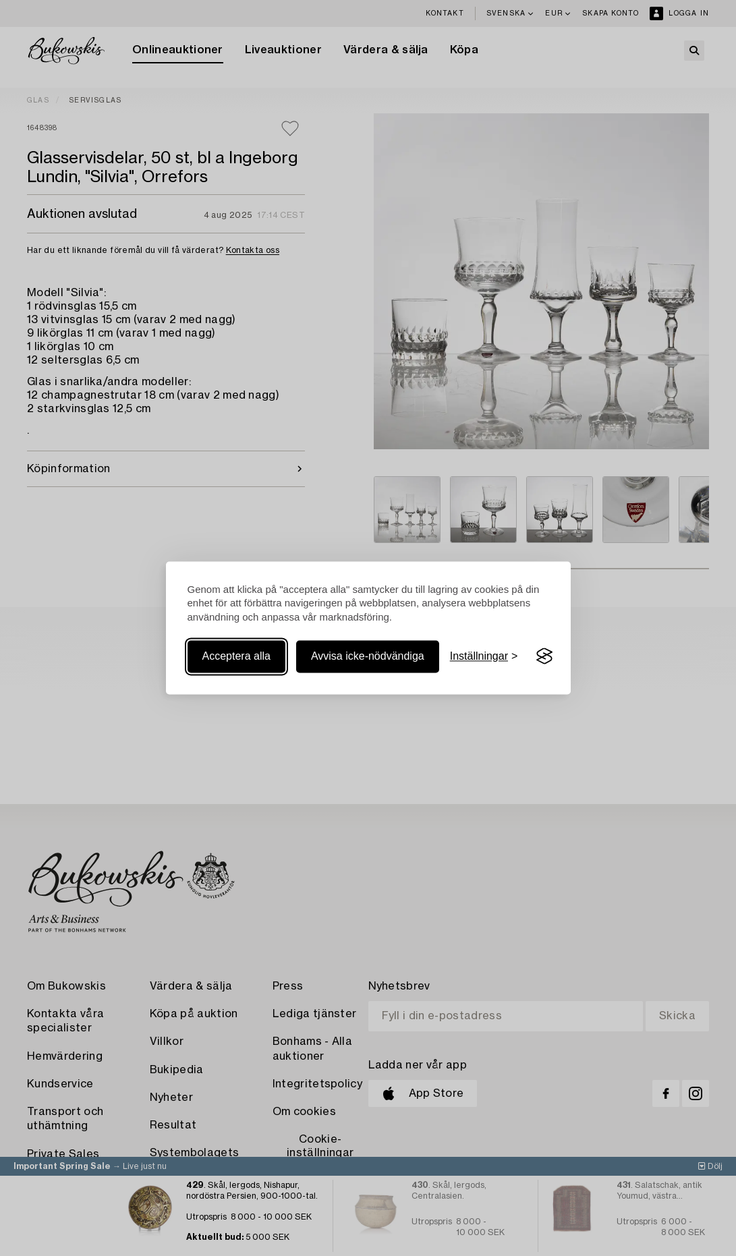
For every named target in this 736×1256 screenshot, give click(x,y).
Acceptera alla (236, 656)
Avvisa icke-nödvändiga (367, 656)
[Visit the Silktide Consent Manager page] (544, 656)
